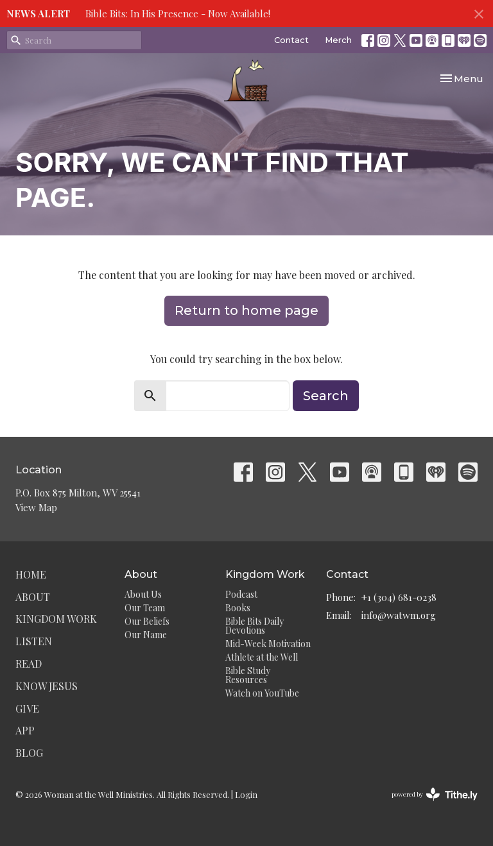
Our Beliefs (147, 621)
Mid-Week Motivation (268, 644)
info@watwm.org (398, 615)
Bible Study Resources (247, 675)
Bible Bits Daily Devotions (254, 625)
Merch (338, 40)
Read (28, 663)
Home (30, 574)
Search (326, 395)
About (32, 597)
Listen (33, 641)
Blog (29, 752)
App (25, 730)
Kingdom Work (56, 618)
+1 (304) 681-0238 (399, 597)
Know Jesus (46, 686)
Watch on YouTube (262, 693)
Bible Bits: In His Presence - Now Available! (177, 13)
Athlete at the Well (261, 657)
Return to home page (246, 310)
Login (246, 794)
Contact (291, 40)
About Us (143, 594)
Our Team (145, 608)
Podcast (241, 594)
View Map (36, 507)
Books (237, 608)
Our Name (146, 635)
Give (27, 708)
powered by (435, 794)
